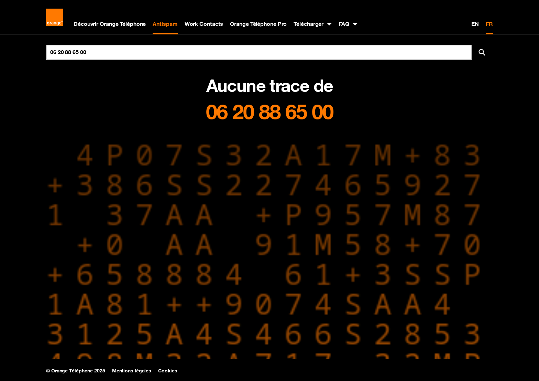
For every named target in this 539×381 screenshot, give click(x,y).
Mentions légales (131, 370)
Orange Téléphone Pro (258, 23)
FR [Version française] (489, 23)
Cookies (167, 370)
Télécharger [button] (308, 23)
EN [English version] (475, 23)
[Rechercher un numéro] (259, 52)
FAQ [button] (344, 23)
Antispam (165, 23)
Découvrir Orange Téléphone (110, 23)
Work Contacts (204, 23)
